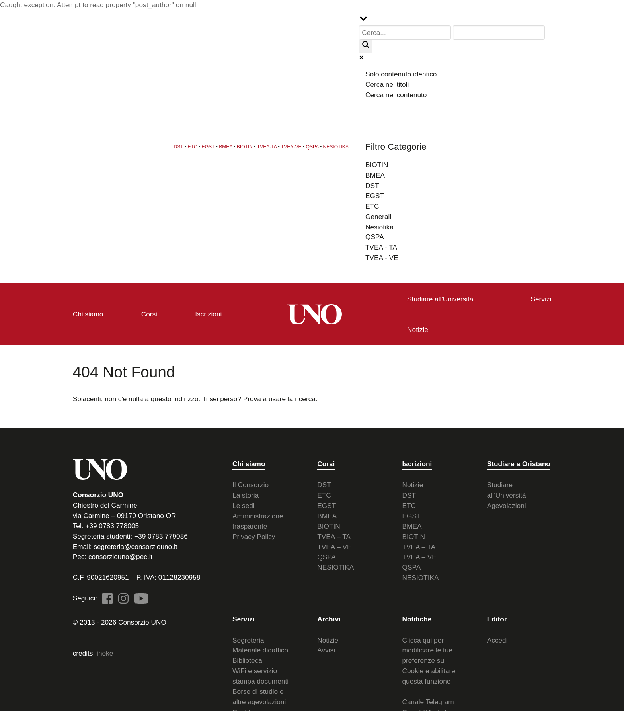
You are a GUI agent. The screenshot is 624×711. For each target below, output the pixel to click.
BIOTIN (246, 146)
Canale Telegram (428, 700)
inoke (105, 652)
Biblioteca (247, 659)
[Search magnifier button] (367, 46)
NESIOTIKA (337, 146)
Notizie (412, 484)
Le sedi (243, 504)
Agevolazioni (506, 504)
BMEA (227, 146)
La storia (245, 494)
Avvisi (326, 649)
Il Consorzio (250, 484)
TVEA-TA (268, 146)
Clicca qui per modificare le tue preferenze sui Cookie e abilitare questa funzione (428, 659)
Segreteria (248, 639)
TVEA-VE (293, 146)
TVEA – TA (334, 535)
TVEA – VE (334, 545)
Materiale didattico (260, 649)
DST (180, 146)
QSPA (314, 146)
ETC (194, 146)
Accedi (497, 639)
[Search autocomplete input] (499, 32)
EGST (209, 146)
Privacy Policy (253, 535)
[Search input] (406, 32)
